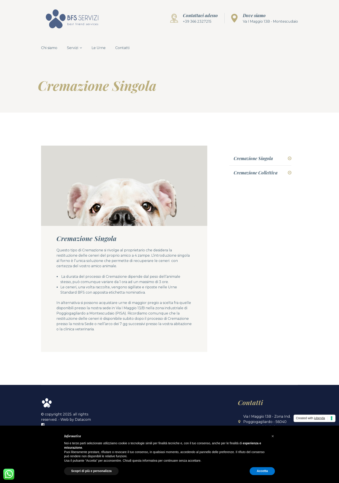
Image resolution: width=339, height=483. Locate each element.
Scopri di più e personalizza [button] (91, 471)
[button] (272, 436)
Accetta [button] (262, 471)
